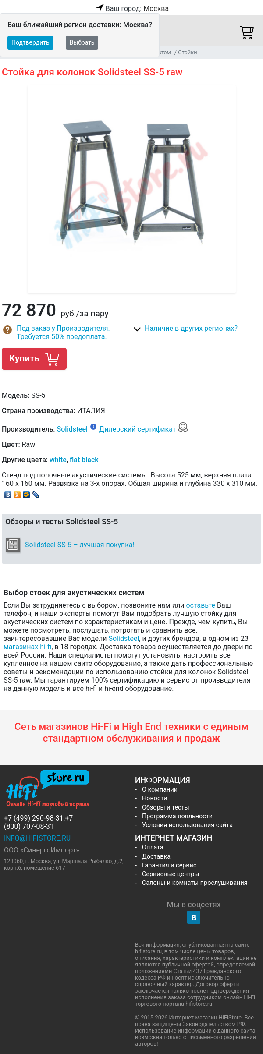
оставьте (200, 605)
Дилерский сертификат (144, 429)
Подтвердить (30, 42)
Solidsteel (72, 429)
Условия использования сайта (187, 825)
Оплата (152, 847)
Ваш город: (131, 8)
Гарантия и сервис (169, 865)
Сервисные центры (170, 874)
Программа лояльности (177, 816)
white (58, 460)
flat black (84, 460)
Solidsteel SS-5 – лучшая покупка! (80, 545)
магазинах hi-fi (27, 647)
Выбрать (82, 42)
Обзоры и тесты (165, 807)
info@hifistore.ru (37, 838)
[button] (67, 332)
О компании (160, 789)
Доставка (156, 856)
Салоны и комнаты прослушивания (195, 883)
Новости (154, 798)
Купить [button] (34, 358)
